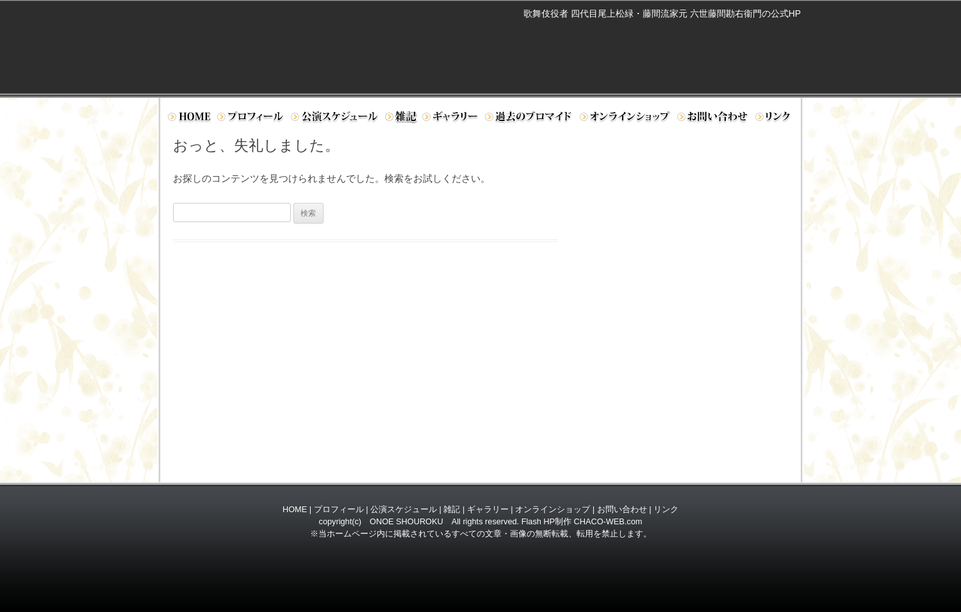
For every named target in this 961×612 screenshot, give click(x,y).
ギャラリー (451, 119)
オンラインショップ (626, 119)
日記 (401, 119)
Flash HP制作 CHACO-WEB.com (582, 521)
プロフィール (251, 119)
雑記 (451, 509)
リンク (776, 119)
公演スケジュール (335, 119)
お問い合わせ (714, 119)
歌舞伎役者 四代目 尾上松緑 (337, 42)
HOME (295, 509)
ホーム (189, 119)
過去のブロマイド (529, 119)
